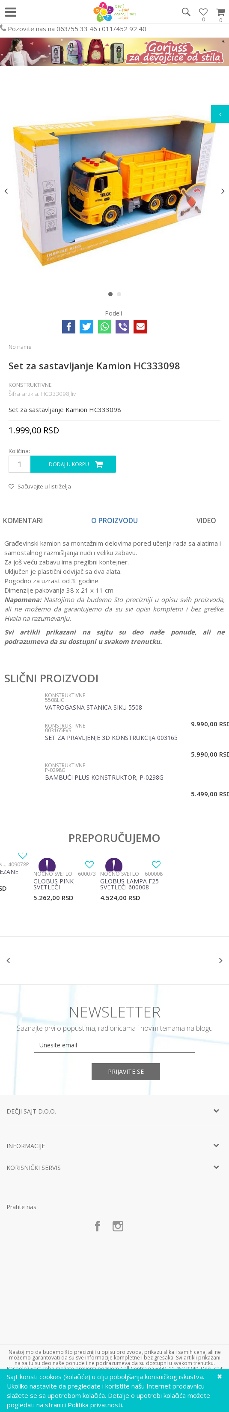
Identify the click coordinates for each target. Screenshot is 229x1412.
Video (206, 520)
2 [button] (121, 296)
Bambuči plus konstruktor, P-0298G (104, 778)
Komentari (23, 520)
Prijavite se (128, 1071)
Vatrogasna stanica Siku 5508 (93, 708)
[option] (114, 191)
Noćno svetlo (52, 873)
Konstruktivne (30, 385)
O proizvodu (114, 520)
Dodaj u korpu (69, 464)
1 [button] (112, 296)
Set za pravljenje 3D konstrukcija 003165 (111, 738)
